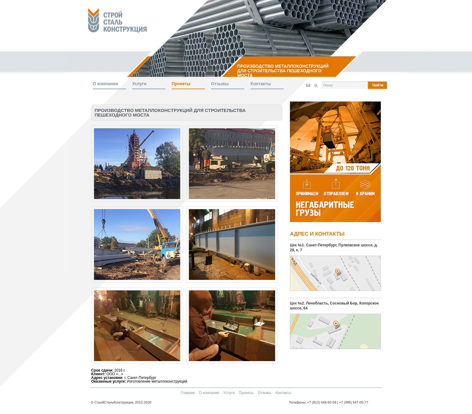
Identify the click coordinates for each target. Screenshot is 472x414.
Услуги (139, 84)
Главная (188, 393)
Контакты (260, 84)
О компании (105, 84)
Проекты (181, 84)
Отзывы (220, 84)
